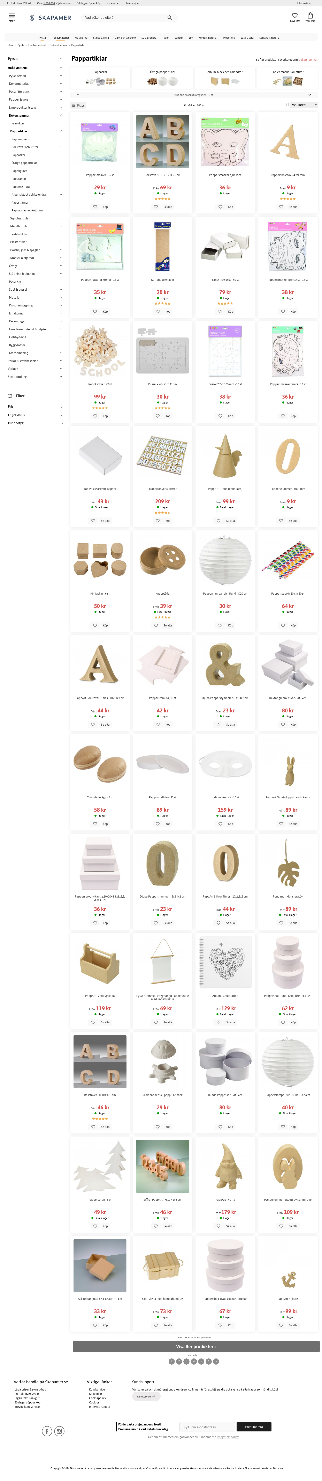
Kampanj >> (132, 3)
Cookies (94, 1402)
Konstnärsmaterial (269, 37)
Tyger (165, 37)
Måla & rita (81, 37)
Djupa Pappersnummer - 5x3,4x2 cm (162, 896)
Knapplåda (163, 593)
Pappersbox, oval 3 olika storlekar (225, 1298)
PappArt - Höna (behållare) (225, 489)
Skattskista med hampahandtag (162, 1298)
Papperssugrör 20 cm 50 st (287, 593)
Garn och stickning (125, 37)
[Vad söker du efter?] (129, 18)
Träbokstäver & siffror (163, 489)
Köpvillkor (95, 1394)
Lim (191, 37)
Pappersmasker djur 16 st (225, 175)
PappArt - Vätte (225, 1199)
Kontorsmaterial (208, 37)
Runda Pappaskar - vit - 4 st (225, 1095)
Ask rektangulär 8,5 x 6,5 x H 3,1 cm (100, 1298)
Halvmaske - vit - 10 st (225, 797)
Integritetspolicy (99, 1407)
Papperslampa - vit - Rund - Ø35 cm (288, 1095)
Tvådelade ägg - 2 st (100, 797)
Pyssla (42, 37)
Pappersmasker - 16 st (100, 175)
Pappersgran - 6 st (100, 1199)
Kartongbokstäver (162, 279)
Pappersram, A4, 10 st (162, 698)
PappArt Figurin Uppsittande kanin (288, 797)
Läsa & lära (247, 37)
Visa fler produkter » (196, 1346)
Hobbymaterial (60, 37)
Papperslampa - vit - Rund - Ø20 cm (225, 593)
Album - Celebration (225, 995)
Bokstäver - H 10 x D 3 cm (100, 1095)
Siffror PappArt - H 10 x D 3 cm (163, 1199)
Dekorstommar (308, 59)
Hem (11, 45)
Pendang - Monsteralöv (288, 896)
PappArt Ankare (288, 1298)
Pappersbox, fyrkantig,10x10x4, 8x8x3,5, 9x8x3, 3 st (100, 898)
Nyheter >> (113, 3)
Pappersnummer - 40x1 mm (287, 489)
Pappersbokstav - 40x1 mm (288, 175)
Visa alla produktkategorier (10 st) (194, 94)
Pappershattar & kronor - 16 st (100, 279)
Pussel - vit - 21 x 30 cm (162, 384)
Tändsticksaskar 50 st (225, 279)
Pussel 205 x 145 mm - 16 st (225, 384)
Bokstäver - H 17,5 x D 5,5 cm (163, 175)
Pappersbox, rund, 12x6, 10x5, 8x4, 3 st (288, 995)
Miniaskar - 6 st (99, 593)
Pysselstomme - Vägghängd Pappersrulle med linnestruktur (162, 997)
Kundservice (97, 1389)
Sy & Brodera (148, 37)
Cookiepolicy (97, 1398)
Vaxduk (179, 37)
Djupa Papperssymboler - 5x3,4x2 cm (225, 698)
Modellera (229, 37)
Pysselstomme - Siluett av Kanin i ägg (288, 1199)
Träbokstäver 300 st (99, 384)
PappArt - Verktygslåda (100, 995)
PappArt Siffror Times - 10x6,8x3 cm (225, 896)
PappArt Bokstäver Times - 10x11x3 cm (100, 698)
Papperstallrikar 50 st (162, 797)
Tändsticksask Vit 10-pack (100, 489)
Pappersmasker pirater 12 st (288, 384)
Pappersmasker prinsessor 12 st (288, 279)
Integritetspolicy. (228, 1437)
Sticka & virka (101, 37)
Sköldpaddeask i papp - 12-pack (163, 1095)
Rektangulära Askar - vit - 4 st (287, 698)
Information (303, 3)
